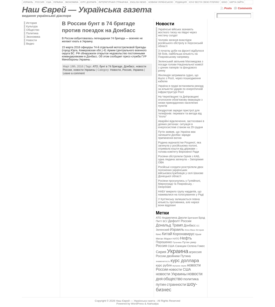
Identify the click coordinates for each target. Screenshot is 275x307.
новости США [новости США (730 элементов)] (180, 269)
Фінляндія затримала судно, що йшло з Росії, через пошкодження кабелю (179, 78)
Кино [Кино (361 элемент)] (158, 234)
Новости (31, 40)
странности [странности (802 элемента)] (176, 285)
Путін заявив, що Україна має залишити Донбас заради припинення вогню (177, 134)
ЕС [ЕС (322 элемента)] (198, 226)
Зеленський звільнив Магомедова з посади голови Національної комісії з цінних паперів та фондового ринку (180, 66)
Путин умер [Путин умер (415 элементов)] (189, 242)
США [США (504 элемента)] (171, 246)
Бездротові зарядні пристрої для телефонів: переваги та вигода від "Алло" (180, 113)
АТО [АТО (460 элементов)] (158, 217)
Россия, (127, 69)
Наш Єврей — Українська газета (87, 9)
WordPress (137, 303)
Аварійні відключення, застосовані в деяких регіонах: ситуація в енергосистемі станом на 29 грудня (181, 124)
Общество (32, 29)
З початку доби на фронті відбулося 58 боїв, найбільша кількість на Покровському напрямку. (181, 53)
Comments (245, 8)
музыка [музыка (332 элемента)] (176, 265)
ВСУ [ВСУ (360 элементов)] (165, 221)
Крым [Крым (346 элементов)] (198, 234)
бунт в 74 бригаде (110, 66)
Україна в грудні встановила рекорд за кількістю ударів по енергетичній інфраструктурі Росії (180, 89)
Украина (138, 69)
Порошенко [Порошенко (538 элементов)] (164, 242)
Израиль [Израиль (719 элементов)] (177, 229)
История (31, 22)
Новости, (116, 69)
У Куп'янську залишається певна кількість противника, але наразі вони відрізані (179, 202)
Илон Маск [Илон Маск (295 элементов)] (190, 230)
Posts (228, 8)
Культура (32, 26)
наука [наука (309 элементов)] (183, 266)
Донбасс (129, 66)
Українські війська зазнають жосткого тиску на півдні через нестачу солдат (177, 32)
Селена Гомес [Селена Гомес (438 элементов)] (196, 246)
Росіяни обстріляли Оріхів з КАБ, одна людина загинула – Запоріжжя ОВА (180, 159)
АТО (95, 66)
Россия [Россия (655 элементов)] (161, 246)
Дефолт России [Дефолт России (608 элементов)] (180, 221)
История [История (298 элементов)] (200, 230)
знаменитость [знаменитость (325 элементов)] (163, 261)
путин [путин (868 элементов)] (161, 284)
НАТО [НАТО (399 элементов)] (176, 238)
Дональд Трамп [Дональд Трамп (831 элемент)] (169, 225)
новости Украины (84, 69)
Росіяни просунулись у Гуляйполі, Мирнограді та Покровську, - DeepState (179, 183)
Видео (30, 43)
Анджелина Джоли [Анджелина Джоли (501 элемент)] (174, 217)
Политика (32, 33)
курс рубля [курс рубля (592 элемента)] (164, 265)
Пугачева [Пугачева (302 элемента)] (177, 242)
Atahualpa (153, 303)
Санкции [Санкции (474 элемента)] (180, 246)
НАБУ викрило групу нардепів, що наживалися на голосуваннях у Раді (181, 193)
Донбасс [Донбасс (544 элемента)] (190, 225)
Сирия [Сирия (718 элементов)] (161, 252)
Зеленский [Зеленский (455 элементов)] (162, 229)
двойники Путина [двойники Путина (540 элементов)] (179, 256)
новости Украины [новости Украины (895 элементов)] (171, 274)
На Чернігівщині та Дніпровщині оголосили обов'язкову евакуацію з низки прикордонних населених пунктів (180, 101)
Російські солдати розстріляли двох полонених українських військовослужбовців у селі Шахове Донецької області (180, 171)
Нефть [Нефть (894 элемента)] (186, 238)
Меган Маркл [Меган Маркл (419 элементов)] (164, 238)
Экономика (33, 36)
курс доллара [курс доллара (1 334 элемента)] (185, 260)
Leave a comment (74, 73)
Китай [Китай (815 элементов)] (167, 234)
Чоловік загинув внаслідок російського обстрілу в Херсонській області (180, 43)
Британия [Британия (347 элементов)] (193, 218)
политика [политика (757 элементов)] (191, 279)
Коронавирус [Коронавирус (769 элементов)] (184, 234)
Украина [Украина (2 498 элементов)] (177, 251)
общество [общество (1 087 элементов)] (173, 278)
